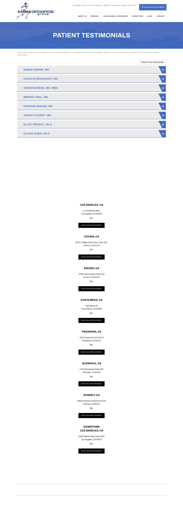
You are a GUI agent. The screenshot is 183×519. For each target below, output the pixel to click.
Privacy (59, 488)
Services (94, 16)
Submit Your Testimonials (152, 62)
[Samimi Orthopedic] (35, 11)
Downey (124, 5)
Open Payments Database (91, 492)
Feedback (86, 488)
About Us (82, 16)
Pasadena (98, 5)
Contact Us (118, 488)
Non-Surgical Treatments (115, 16)
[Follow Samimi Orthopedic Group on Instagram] (82, 478)
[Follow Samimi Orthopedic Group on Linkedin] (101, 478)
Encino (91, 5)
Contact (161, 16)
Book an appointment (91, 225)
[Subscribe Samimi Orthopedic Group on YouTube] (110, 478)
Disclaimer (45, 488)
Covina (84, 5)
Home (73, 16)
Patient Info (137, 16)
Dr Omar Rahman (91, 504)
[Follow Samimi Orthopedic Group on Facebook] (72, 478)
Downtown (132, 5)
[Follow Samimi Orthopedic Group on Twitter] (91, 478)
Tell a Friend (102, 488)
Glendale (107, 5)
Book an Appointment (154, 7)
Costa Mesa (115, 5)
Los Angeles (76, 5)
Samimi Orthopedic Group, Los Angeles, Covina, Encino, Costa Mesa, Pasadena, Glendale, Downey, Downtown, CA (92, 501)
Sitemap (72, 488)
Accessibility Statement (141, 488)
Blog (150, 16)
